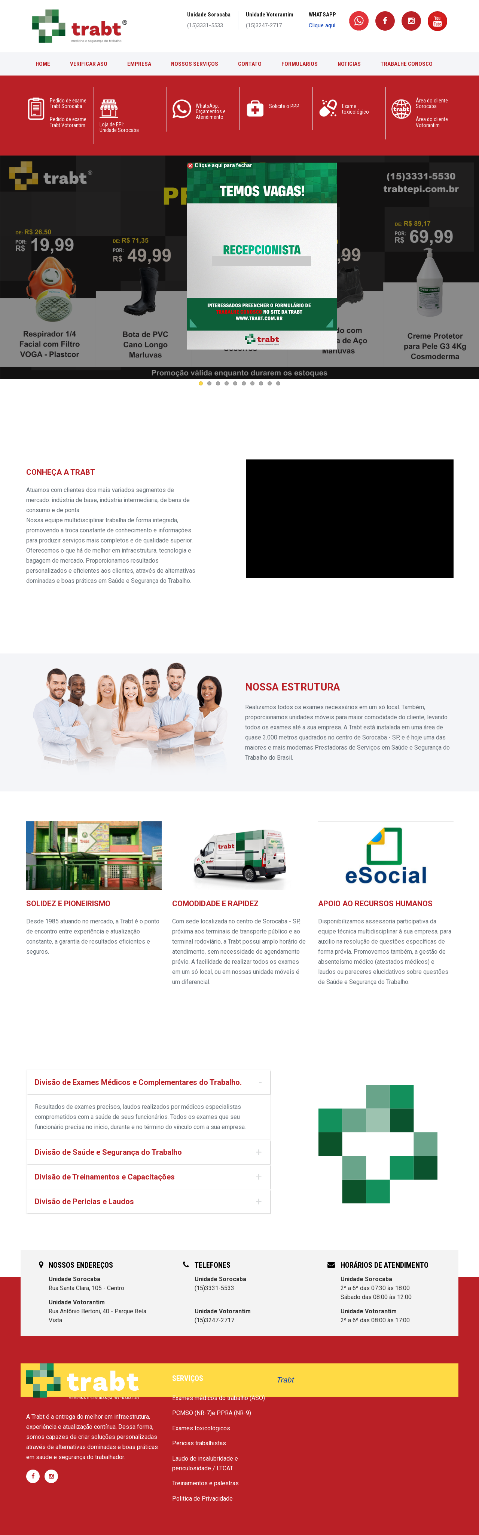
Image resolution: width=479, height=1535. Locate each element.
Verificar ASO (88, 64)
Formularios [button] (299, 64)
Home (43, 64)
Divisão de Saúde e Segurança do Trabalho (108, 1152)
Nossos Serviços (194, 64)
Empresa (139, 64)
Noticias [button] (349, 64)
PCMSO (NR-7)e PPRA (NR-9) (211, 1412)
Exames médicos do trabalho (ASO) (218, 1398)
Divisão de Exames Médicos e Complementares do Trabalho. (138, 1082)
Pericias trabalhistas (199, 1443)
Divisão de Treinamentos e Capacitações (105, 1177)
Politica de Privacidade (202, 1498)
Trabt (285, 1379)
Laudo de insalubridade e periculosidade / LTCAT (205, 1463)
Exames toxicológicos (201, 1428)
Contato (250, 64)
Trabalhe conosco (407, 64)
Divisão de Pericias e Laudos (84, 1201)
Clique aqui (322, 25)
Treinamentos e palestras (205, 1483)
